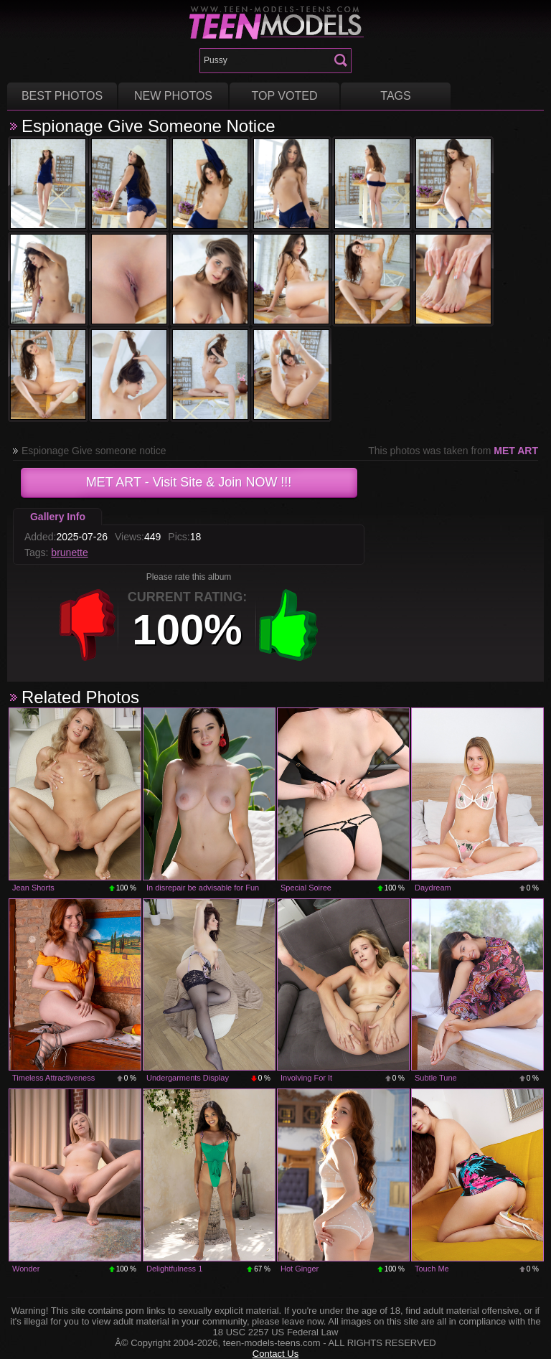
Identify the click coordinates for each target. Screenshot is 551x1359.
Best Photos (62, 96)
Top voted (285, 96)
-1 (88, 625)
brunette (69, 552)
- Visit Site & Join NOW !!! (189, 482)
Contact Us (275, 1353)
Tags (395, 96)
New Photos (173, 96)
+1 (288, 625)
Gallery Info (57, 516)
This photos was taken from (453, 450)
